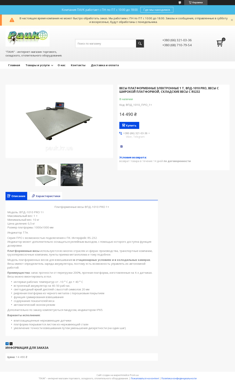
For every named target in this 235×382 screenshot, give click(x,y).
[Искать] (140, 43)
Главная (14, 65)
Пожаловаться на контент (145, 378)
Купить (131, 125)
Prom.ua (134, 375)
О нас (61, 65)
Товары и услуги (38, 65)
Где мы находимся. (156, 10)
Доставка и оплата (105, 65)
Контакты (78, 65)
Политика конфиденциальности (179, 378)
